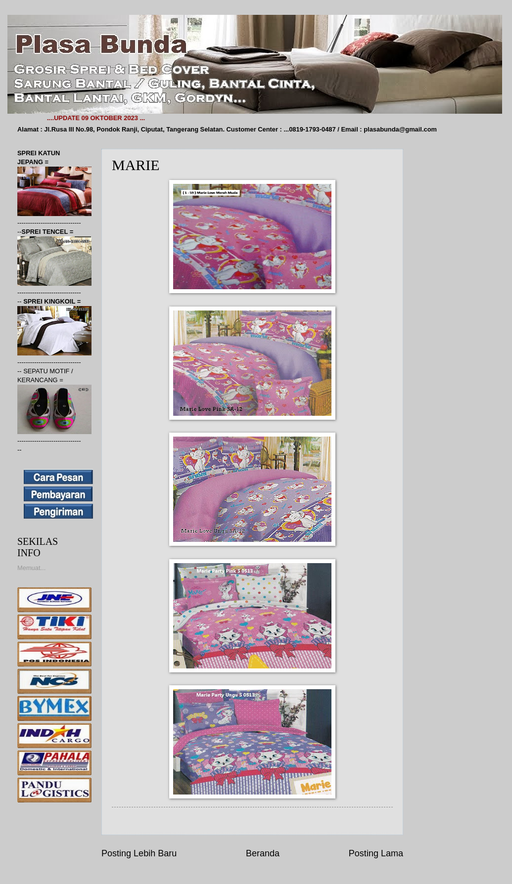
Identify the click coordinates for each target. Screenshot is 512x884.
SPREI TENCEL (46, 231)
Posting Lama (376, 853)
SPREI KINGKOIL (50, 301)
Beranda (262, 853)
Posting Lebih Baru (139, 853)
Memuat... (31, 568)
